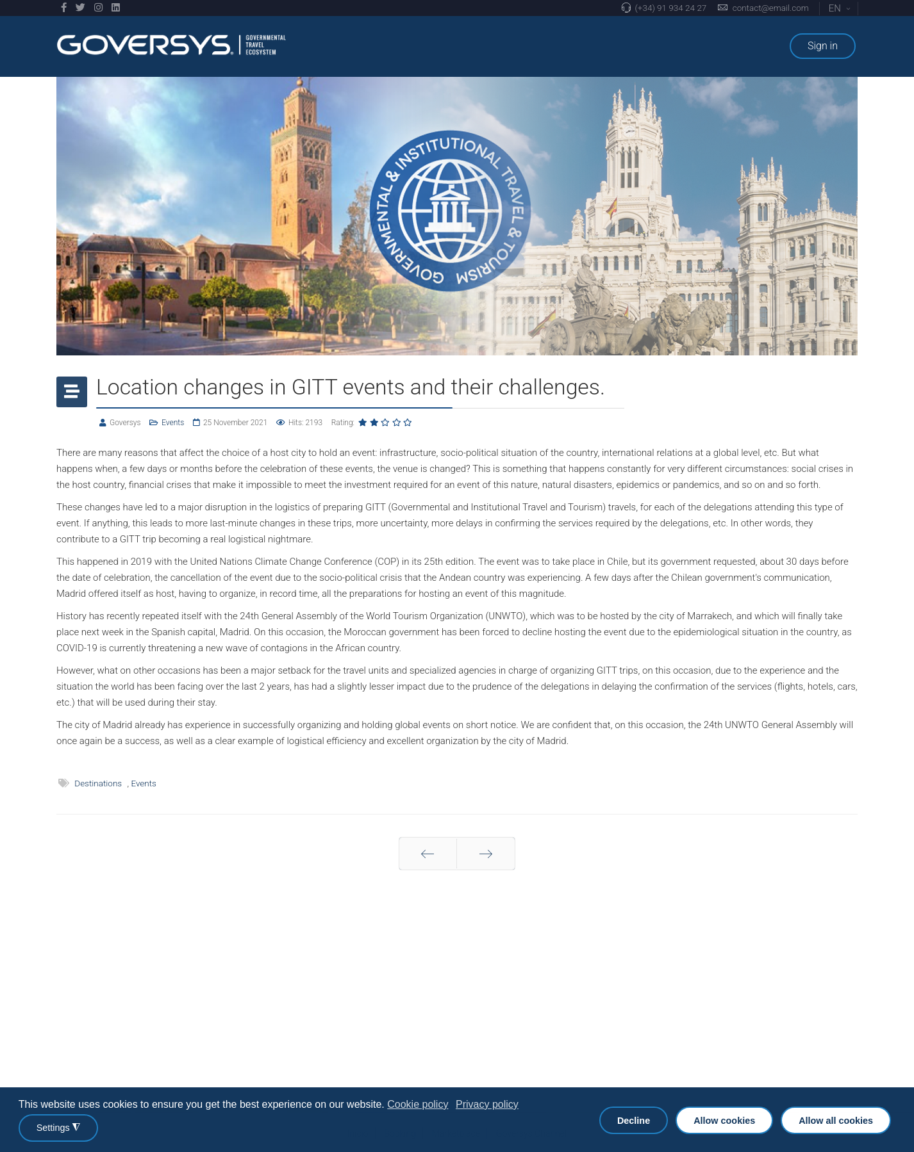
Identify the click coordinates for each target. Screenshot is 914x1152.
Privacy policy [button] (487, 1104)
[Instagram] (98, 7)
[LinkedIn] (116, 7)
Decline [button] (633, 1120)
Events (173, 422)
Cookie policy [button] (417, 1104)
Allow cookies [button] (724, 1120)
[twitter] (80, 7)
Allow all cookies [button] (836, 1120)
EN (840, 8)
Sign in (823, 46)
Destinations (98, 783)
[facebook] (64, 7)
